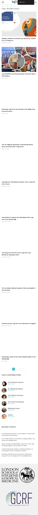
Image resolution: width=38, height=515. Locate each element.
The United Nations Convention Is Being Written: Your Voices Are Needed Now (18, 437)
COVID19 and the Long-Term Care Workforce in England (19, 321)
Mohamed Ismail (14, 406)
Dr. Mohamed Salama (15, 387)
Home (3, 6)
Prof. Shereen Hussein (15, 380)
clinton (10, 413)
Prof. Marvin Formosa (15, 393)
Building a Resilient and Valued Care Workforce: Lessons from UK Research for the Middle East (17, 453)
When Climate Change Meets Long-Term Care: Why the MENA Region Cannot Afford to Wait (18, 442)
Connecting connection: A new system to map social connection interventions (18, 432)
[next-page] (23, 367)
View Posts (11, 382)
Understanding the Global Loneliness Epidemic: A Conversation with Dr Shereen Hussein (17, 447)
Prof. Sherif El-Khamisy (16, 400)
